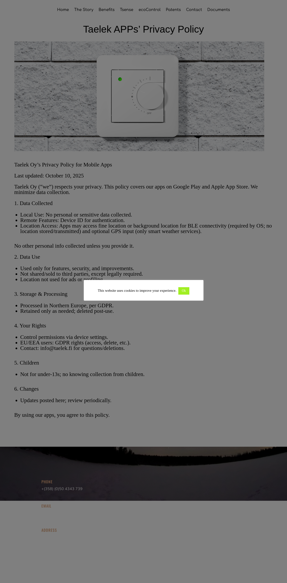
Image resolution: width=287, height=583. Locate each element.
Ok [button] (184, 290)
